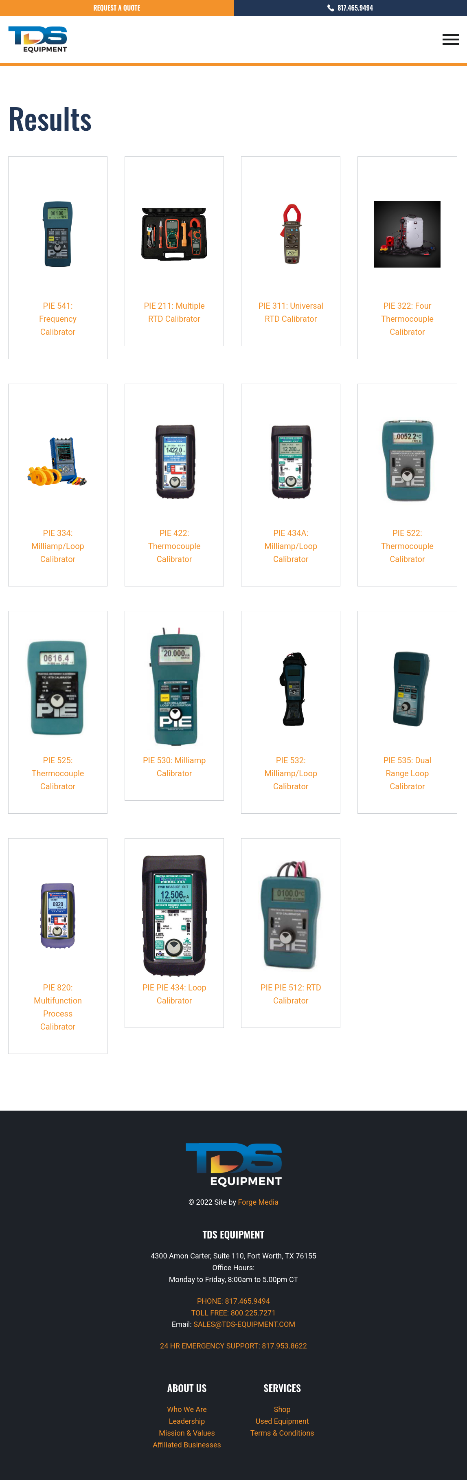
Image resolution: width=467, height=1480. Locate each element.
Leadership (187, 1421)
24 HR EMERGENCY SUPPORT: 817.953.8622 (233, 1346)
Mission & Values (187, 1433)
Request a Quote (116, 8)
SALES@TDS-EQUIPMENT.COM (244, 1324)
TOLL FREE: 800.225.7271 (233, 1313)
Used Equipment (282, 1421)
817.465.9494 (350, 8)
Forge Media (258, 1202)
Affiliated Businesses (187, 1444)
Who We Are (187, 1409)
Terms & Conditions (282, 1433)
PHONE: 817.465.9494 (233, 1301)
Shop (282, 1409)
